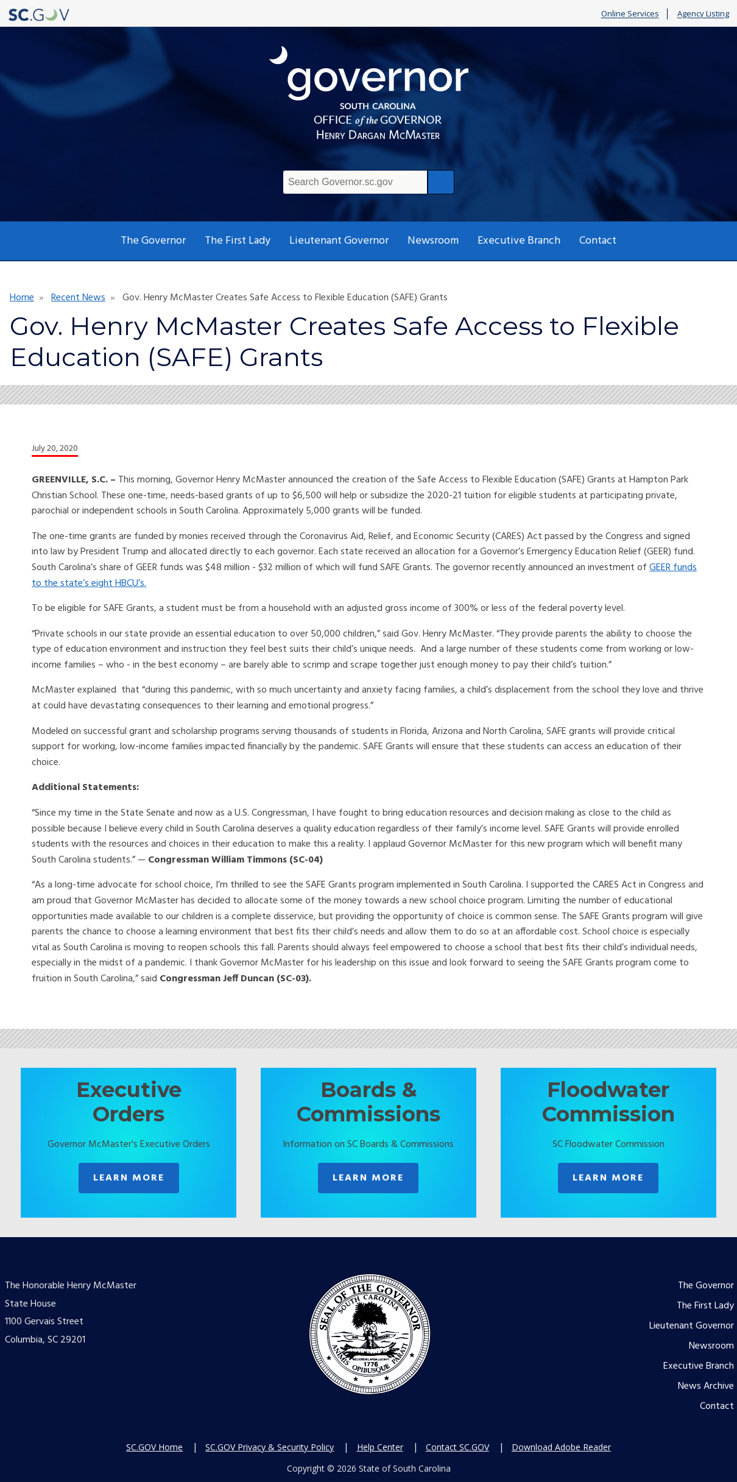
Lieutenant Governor (339, 241)
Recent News (78, 298)
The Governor (153, 241)
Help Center (380, 1447)
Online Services (630, 14)
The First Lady (237, 241)
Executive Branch (519, 241)
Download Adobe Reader (561, 1447)
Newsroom (433, 241)
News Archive (706, 1386)
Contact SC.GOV (457, 1447)
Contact (597, 241)
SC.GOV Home (154, 1447)
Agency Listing (703, 14)
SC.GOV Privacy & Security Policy (269, 1447)
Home (22, 298)
